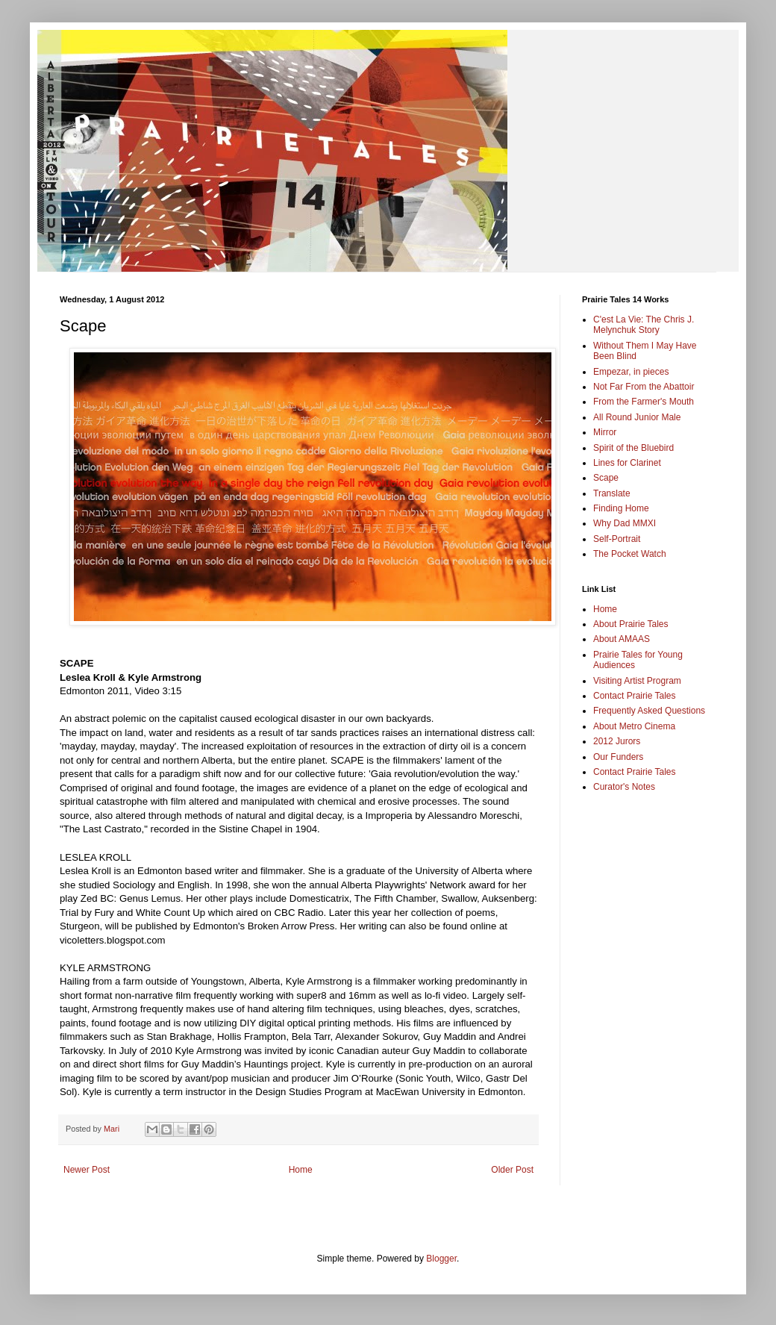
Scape (606, 478)
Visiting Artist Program (637, 681)
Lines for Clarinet (627, 463)
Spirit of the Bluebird (633, 448)
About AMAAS (621, 639)
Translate (611, 493)
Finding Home (621, 508)
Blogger (441, 1258)
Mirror (604, 432)
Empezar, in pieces (631, 372)
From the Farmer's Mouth (643, 401)
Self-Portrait (616, 539)
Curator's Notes (624, 787)
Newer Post (86, 1170)
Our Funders (618, 757)
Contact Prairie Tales (634, 695)
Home (301, 1170)
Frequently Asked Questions (649, 710)
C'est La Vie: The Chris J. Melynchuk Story (643, 324)
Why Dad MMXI (624, 523)
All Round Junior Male (636, 417)
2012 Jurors (616, 741)
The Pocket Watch (629, 554)
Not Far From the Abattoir (643, 386)
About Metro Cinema (634, 726)
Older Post (512, 1170)
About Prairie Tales (631, 624)
